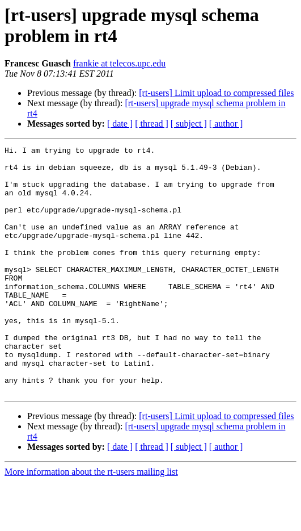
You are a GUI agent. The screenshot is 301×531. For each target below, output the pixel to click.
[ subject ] (189, 123)
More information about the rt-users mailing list (91, 521)
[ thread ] (151, 123)
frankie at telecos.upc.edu (119, 63)
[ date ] (120, 123)
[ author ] (226, 123)
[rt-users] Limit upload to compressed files (216, 93)
